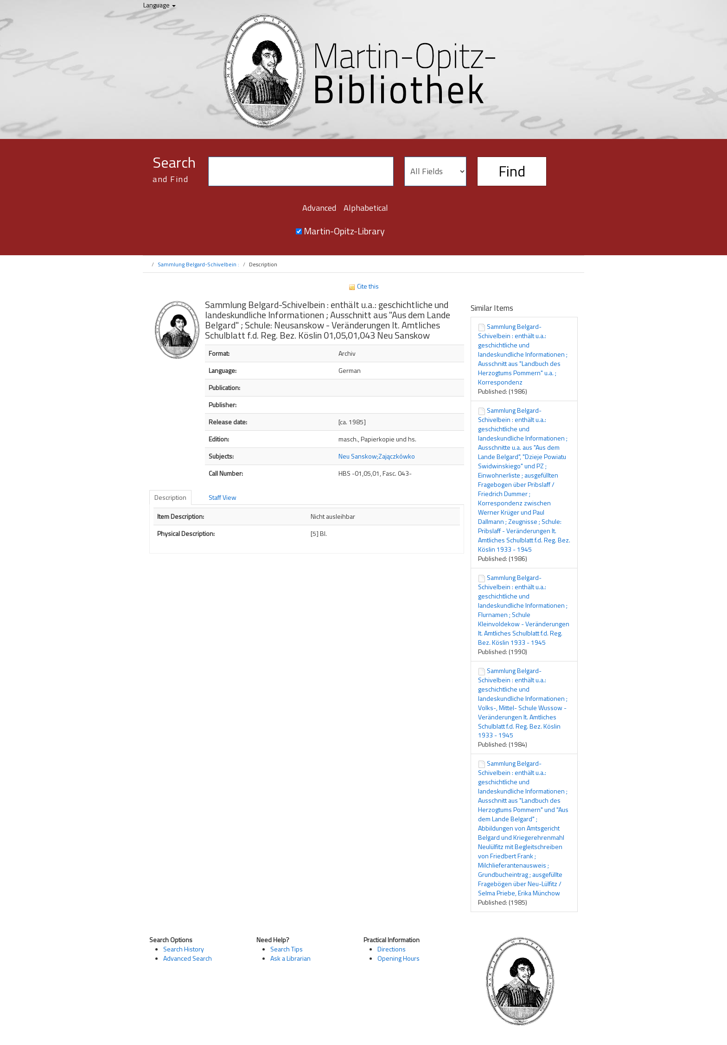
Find (511, 171)
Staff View (222, 497)
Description (170, 497)
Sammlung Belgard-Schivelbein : (198, 264)
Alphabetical (366, 207)
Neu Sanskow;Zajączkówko (376, 456)
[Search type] (435, 171)
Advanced (319, 207)
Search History (183, 949)
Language (159, 5)
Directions (391, 949)
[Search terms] (301, 171)
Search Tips (286, 949)
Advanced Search (187, 958)
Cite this (363, 286)
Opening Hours (398, 958)
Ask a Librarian (290, 958)
